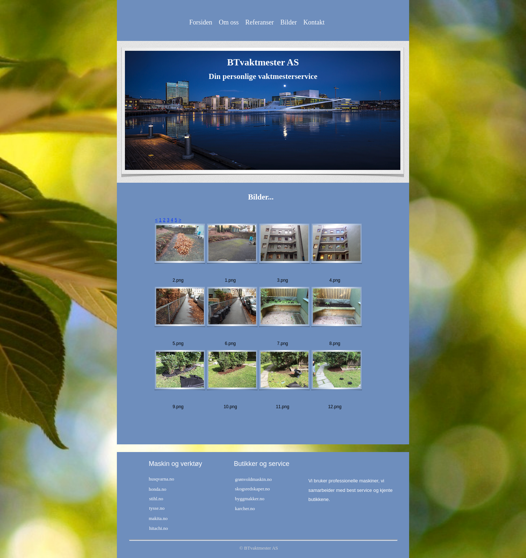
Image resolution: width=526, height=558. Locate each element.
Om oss (229, 22)
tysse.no (156, 508)
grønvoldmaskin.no (253, 479)
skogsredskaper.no (252, 488)
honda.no (157, 489)
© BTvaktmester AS (258, 548)
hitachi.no (158, 528)
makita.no (158, 518)
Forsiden (200, 22)
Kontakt (313, 22)
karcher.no (245, 508)
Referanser (259, 22)
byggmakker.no (249, 498)
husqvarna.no (161, 479)
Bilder (288, 22)
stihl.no (156, 498)
